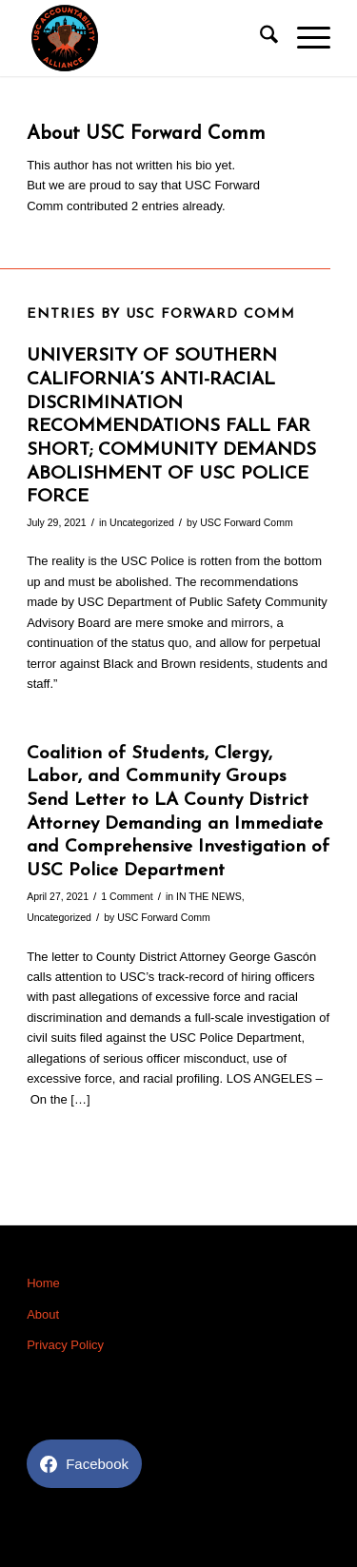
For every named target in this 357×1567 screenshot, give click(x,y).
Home (43, 1283)
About (43, 1314)
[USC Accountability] (148, 38)
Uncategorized (141, 522)
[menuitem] (259, 38)
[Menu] (304, 38)
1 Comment (126, 896)
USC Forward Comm (246, 522)
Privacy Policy (65, 1345)
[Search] (259, 38)
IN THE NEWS (209, 896)
